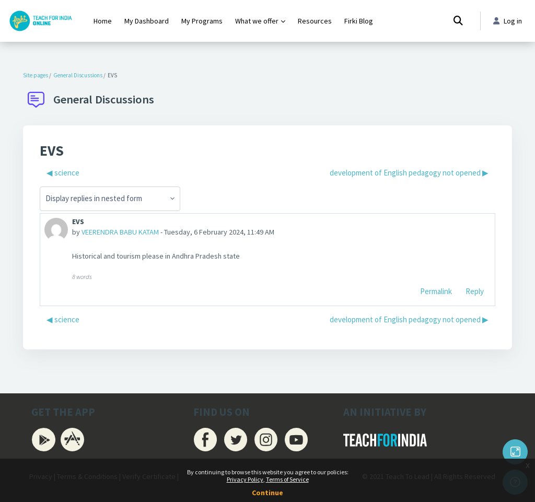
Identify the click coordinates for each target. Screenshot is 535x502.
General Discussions (77, 75)
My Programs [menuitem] (202, 21)
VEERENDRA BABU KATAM (125, 232)
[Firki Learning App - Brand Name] (40, 21)
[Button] (515, 451)
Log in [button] (506, 21)
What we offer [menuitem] (256, 21)
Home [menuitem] (103, 21)
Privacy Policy (245, 479)
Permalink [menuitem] (436, 293)
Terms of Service (287, 479)
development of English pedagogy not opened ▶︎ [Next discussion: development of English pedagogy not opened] (409, 173)
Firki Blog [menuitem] (358, 21)
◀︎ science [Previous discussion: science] (62, 173)
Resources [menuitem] (315, 21)
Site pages (35, 75)
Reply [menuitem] (475, 293)
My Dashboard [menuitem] (146, 21)
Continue (267, 492)
